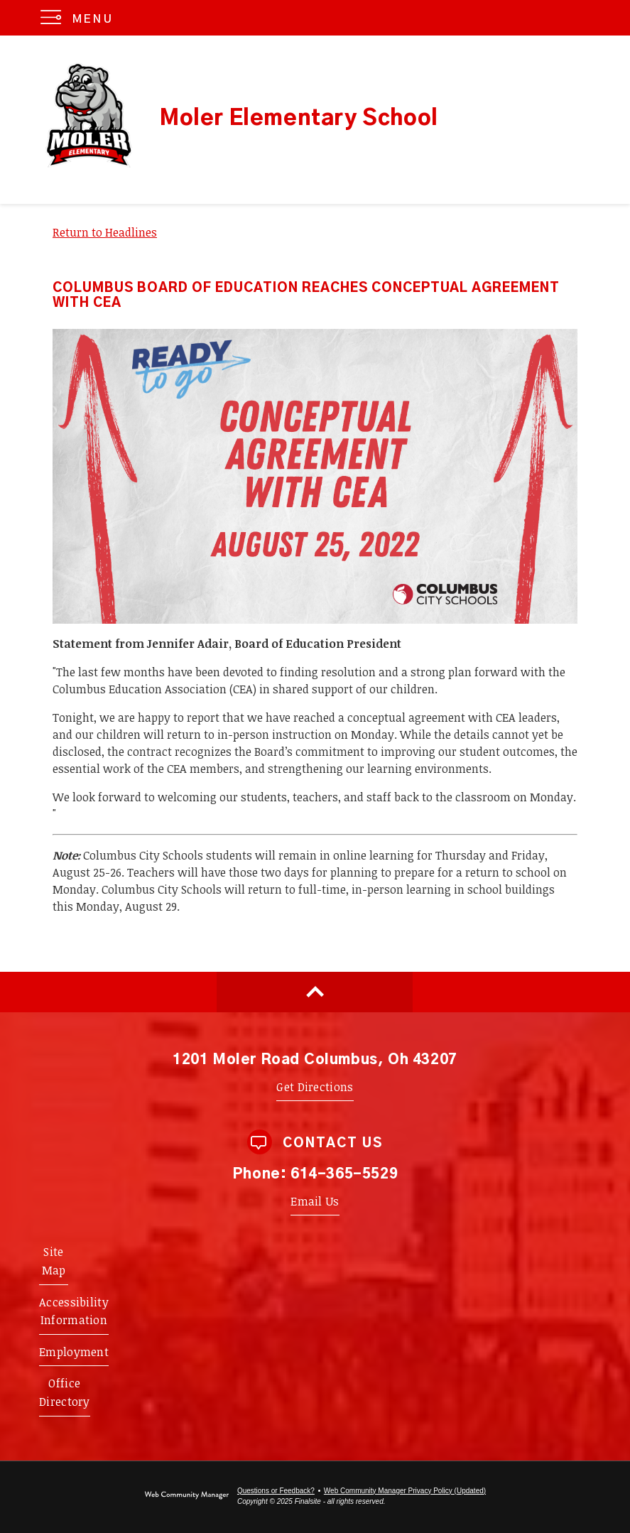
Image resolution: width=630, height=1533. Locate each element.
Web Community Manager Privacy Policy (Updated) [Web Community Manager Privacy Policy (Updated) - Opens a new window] (405, 1491)
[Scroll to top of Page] (315, 992)
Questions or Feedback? (276, 1491)
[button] (80, 18)
